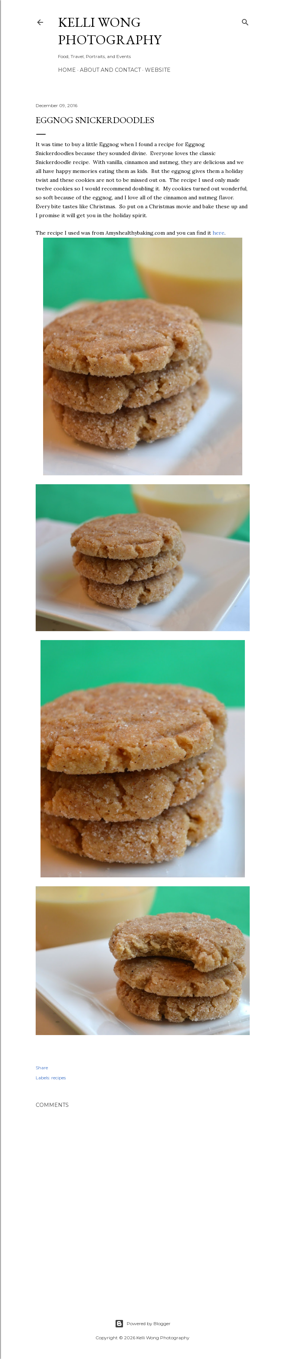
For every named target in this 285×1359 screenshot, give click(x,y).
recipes (58, 1077)
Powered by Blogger (143, 1323)
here (218, 232)
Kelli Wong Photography (109, 30)
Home (67, 70)
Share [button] (42, 1067)
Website (158, 70)
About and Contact (110, 70)
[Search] (245, 20)
